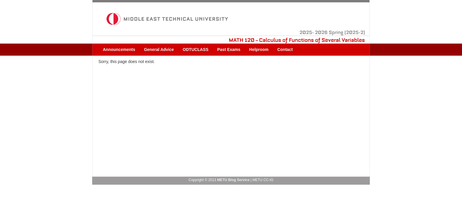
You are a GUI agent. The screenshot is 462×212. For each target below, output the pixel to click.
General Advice (159, 49)
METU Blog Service (233, 180)
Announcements (119, 49)
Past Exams (228, 49)
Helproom (258, 49)
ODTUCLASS (195, 49)
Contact (285, 49)
